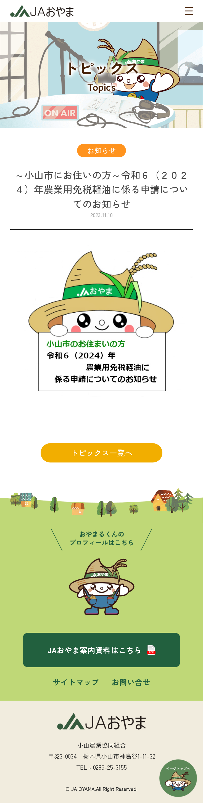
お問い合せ (131, 681)
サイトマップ (76, 681)
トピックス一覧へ (102, 452)
